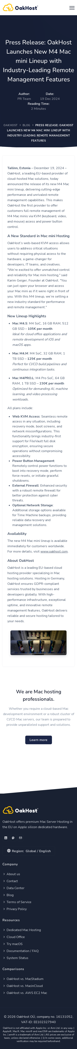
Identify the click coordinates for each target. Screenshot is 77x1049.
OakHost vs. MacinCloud (22, 986)
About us (11, 874)
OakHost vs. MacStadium (23, 979)
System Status (15, 958)
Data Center (13, 888)
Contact (10, 881)
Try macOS (12, 944)
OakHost (10, 125)
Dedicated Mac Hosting (21, 930)
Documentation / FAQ (20, 951)
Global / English (29, 851)
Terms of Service (16, 902)
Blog (26, 125)
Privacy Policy (14, 909)
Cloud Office (13, 937)
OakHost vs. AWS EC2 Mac (24, 993)
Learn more (39, 740)
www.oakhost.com (54, 551)
